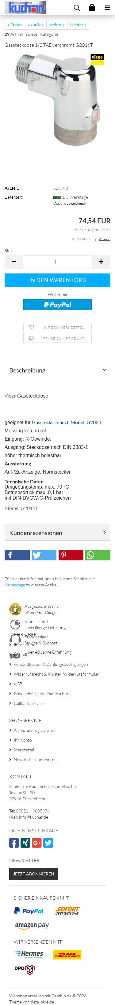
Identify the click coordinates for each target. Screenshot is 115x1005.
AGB (18, 683)
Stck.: (10, 250)
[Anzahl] (57, 262)
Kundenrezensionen (35, 532)
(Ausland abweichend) (69, 203)
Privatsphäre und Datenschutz (42, 693)
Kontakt (21, 654)
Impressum (24, 644)
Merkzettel (24, 749)
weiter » (56, 24)
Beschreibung (27, 370)
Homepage (15, 584)
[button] (14, 262)
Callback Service (29, 703)
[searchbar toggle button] (76, 7)
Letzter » (78, 24)
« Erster (15, 24)
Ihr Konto (23, 740)
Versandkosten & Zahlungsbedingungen (51, 664)
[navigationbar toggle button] (107, 7)
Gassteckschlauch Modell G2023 (66, 422)
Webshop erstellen (26, 995)
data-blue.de (42, 1001)
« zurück (36, 24)
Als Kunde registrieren (34, 730)
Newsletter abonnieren (35, 759)
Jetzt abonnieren (33, 873)
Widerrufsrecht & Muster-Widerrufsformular (56, 674)
